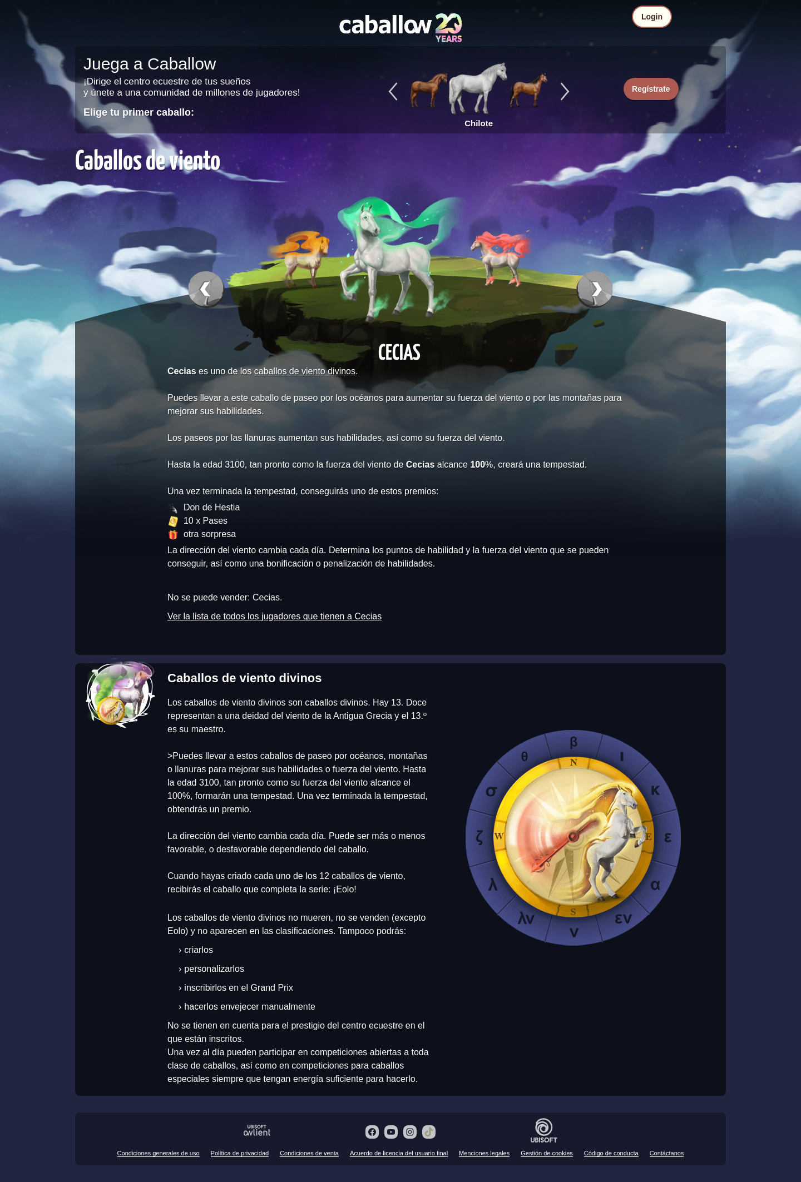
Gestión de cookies (547, 1153)
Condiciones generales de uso (158, 1153)
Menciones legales (484, 1153)
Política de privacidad (240, 1153)
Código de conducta (611, 1153)
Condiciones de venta (309, 1153)
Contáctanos (667, 1153)
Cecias (399, 351)
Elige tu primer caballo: (138, 112)
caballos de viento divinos (304, 371)
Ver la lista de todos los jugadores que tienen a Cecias (274, 616)
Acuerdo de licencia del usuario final (399, 1153)
